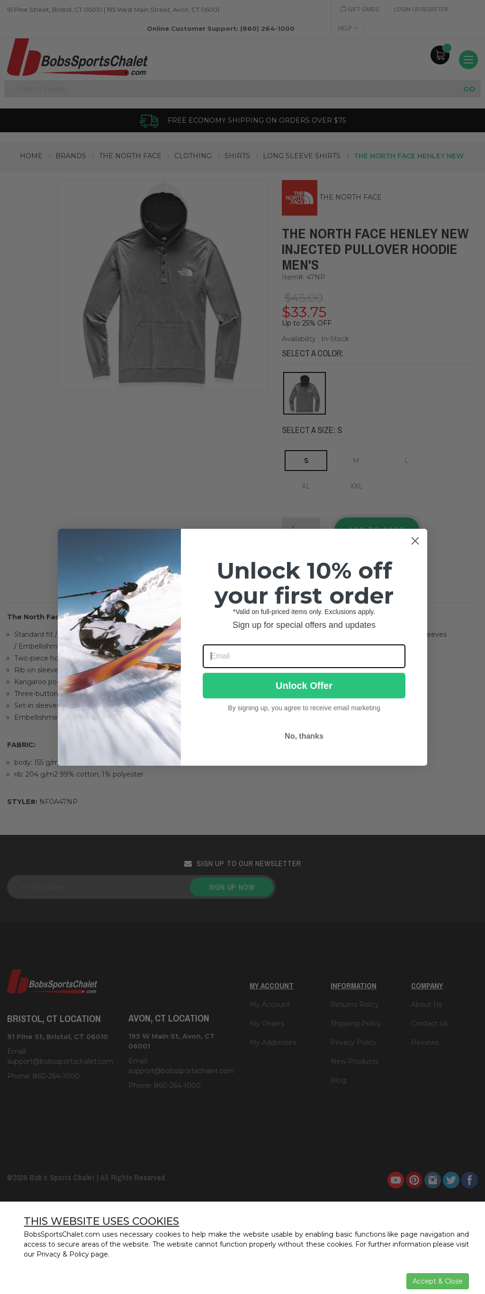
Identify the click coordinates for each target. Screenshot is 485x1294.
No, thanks (304, 736)
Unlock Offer (304, 685)
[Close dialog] (415, 541)
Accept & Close (438, 1281)
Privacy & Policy (62, 1254)
